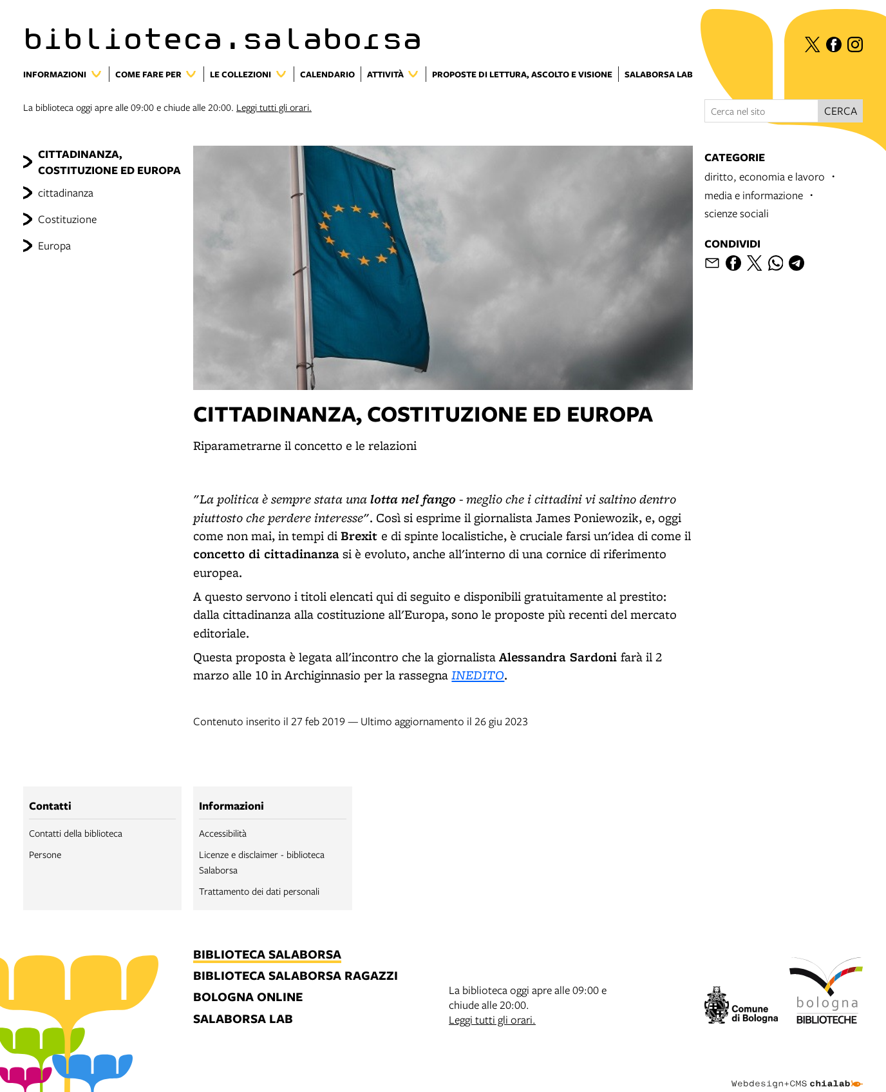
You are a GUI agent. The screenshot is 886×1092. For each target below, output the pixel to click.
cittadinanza (65, 192)
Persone (45, 854)
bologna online (248, 997)
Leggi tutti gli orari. (274, 107)
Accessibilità (223, 832)
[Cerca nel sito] (761, 110)
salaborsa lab (243, 1019)
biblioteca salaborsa (267, 955)
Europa (54, 245)
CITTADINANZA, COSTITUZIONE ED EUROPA (109, 161)
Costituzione (67, 218)
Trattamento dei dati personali (259, 890)
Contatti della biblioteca (75, 832)
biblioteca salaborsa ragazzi (295, 976)
